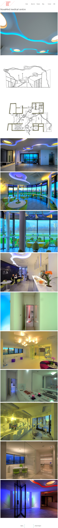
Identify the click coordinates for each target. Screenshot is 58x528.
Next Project (38, 525)
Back (22, 525)
